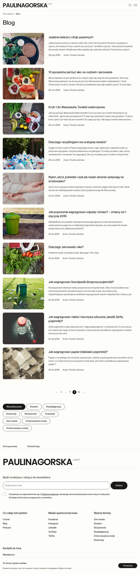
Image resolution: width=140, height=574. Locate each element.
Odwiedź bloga (33, 446)
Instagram (53, 523)
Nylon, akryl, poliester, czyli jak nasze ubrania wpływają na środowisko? (86, 179)
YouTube (52, 532)
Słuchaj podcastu (10, 446)
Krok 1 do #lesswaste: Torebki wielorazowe (77, 107)
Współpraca (9, 554)
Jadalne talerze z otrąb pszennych (71, 37)
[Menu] (136, 5)
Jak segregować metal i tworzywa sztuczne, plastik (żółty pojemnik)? (86, 319)
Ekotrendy (11, 414)
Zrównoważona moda (36, 421)
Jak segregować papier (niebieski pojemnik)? (78, 352)
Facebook (53, 519)
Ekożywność (31, 414)
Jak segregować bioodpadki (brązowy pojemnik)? (81, 282)
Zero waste (11, 421)
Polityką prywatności (50, 494)
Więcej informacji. (65, 568)
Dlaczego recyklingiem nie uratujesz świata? (77, 142)
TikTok (51, 536)
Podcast (7, 527)
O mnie (6, 519)
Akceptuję (127, 565)
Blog (5, 523)
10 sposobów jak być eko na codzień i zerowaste (80, 72)
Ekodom (34, 406)
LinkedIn (52, 527)
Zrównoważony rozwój (17, 428)
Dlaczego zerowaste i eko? (66, 247)
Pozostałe (50, 414)
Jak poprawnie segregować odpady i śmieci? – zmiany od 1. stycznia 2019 (87, 214)
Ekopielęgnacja (53, 406)
